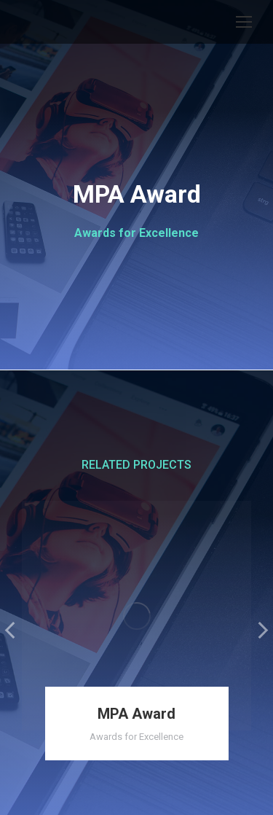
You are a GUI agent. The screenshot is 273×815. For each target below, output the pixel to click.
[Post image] (136, 615)
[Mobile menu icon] (243, 21)
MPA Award (136, 713)
